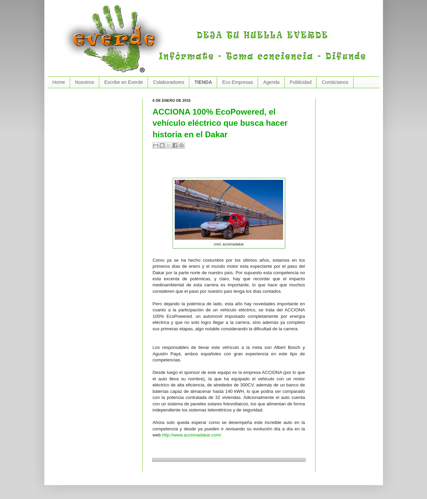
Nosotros (84, 82)
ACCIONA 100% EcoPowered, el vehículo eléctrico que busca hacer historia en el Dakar (220, 123)
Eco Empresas (237, 82)
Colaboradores (168, 82)
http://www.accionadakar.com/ (191, 434)
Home (58, 82)
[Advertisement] (232, 166)
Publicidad (301, 82)
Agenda (271, 82)
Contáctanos (335, 82)
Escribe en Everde (123, 82)
